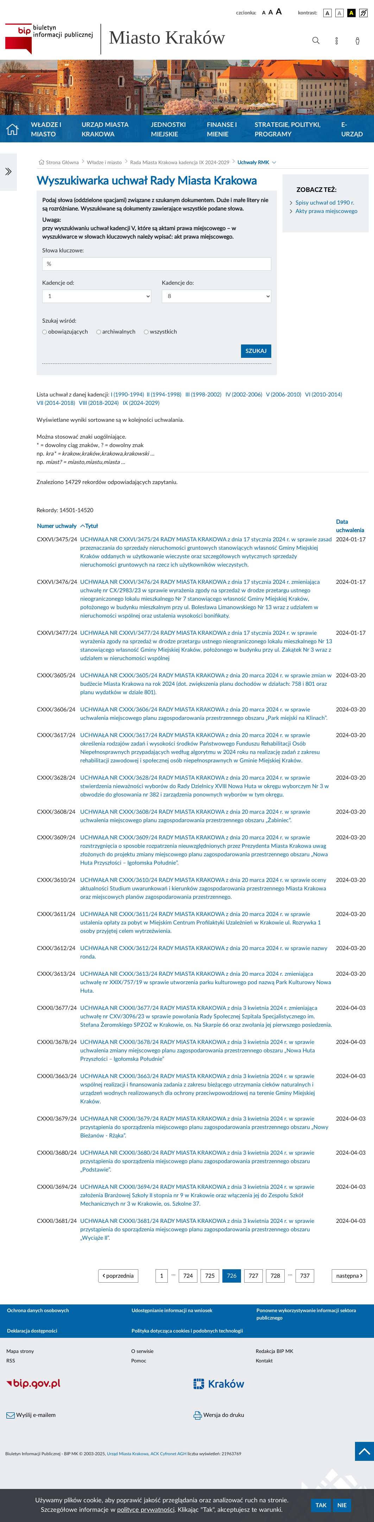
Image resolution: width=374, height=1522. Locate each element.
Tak (321, 1505)
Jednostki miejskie (168, 130)
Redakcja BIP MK (274, 1351)
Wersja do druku (219, 1415)
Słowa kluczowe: (63, 250)
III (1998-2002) (203, 395)
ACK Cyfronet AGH (168, 1454)
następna (349, 1276)
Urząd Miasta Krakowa (105, 130)
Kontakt (264, 1361)
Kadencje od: (58, 283)
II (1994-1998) (164, 395)
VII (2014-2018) (56, 403)
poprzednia (118, 1276)
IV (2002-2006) (244, 395)
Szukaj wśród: (59, 321)
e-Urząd (352, 130)
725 (210, 1276)
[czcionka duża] (286, 12)
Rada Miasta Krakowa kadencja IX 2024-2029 (179, 162)
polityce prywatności (146, 1510)
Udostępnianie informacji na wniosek (172, 1310)
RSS (10, 1361)
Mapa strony (20, 1351)
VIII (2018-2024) (99, 403)
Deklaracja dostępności (32, 1331)
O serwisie (142, 1351)
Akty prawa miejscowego (326, 211)
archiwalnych (118, 332)
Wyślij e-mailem (31, 1415)
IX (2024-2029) (141, 403)
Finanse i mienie (222, 130)
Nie (342, 1505)
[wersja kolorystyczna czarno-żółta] (351, 13)
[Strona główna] (15, 130)
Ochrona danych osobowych (38, 1310)
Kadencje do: (178, 283)
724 (188, 1276)
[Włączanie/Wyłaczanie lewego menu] (8, 172)
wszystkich (163, 332)
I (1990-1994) (127, 395)
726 (231, 1276)
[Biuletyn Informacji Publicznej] (93, 1387)
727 (253, 1276)
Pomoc (138, 1361)
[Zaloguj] (359, 42)
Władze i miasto (46, 130)
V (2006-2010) (283, 395)
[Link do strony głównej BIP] (125, 39)
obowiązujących (68, 332)
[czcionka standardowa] (263, 12)
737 (305, 1276)
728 (275, 1276)
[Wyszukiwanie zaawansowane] (315, 40)
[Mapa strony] (338, 42)
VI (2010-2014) (323, 395)
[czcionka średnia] (271, 13)
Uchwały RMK (253, 162)
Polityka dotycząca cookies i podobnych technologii (187, 1331)
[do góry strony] (364, 1451)
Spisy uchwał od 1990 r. (325, 203)
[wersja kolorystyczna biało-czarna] (339, 13)
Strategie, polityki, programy (288, 130)
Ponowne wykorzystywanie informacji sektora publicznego (306, 1314)
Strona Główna (62, 162)
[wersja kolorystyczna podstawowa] (327, 13)
